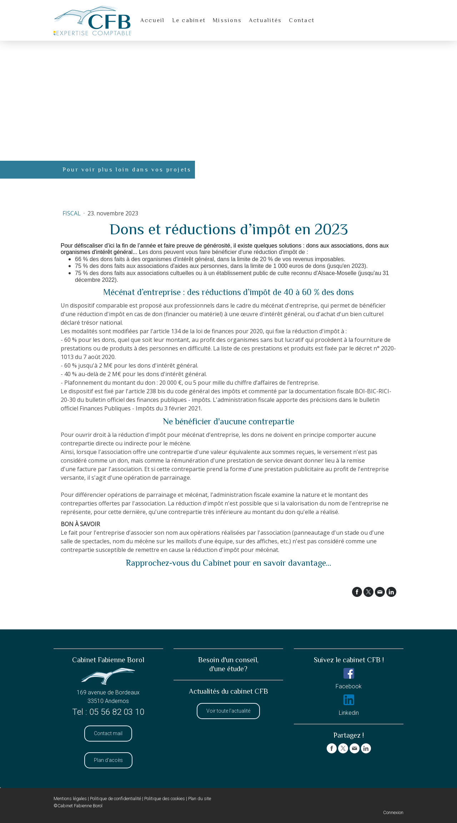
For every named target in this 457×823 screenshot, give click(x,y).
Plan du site (199, 798)
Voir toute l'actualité (228, 711)
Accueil (152, 20)
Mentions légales (70, 798)
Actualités (265, 20)
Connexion (393, 812)
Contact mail (108, 733)
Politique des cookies (164, 798)
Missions (227, 20)
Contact (302, 20)
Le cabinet (189, 20)
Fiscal (72, 213)
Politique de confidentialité (115, 798)
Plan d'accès (108, 760)
